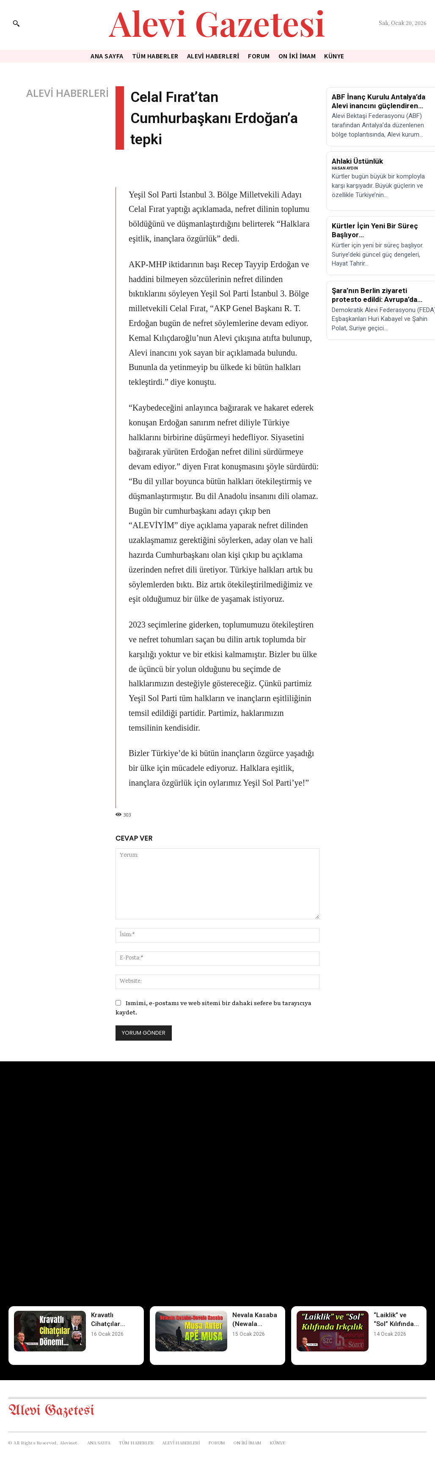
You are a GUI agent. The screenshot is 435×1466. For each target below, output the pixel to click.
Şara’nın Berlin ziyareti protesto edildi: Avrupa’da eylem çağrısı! (374, 299)
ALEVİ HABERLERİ (67, 93)
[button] (16, 23)
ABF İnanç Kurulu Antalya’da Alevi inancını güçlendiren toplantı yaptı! (378, 106)
